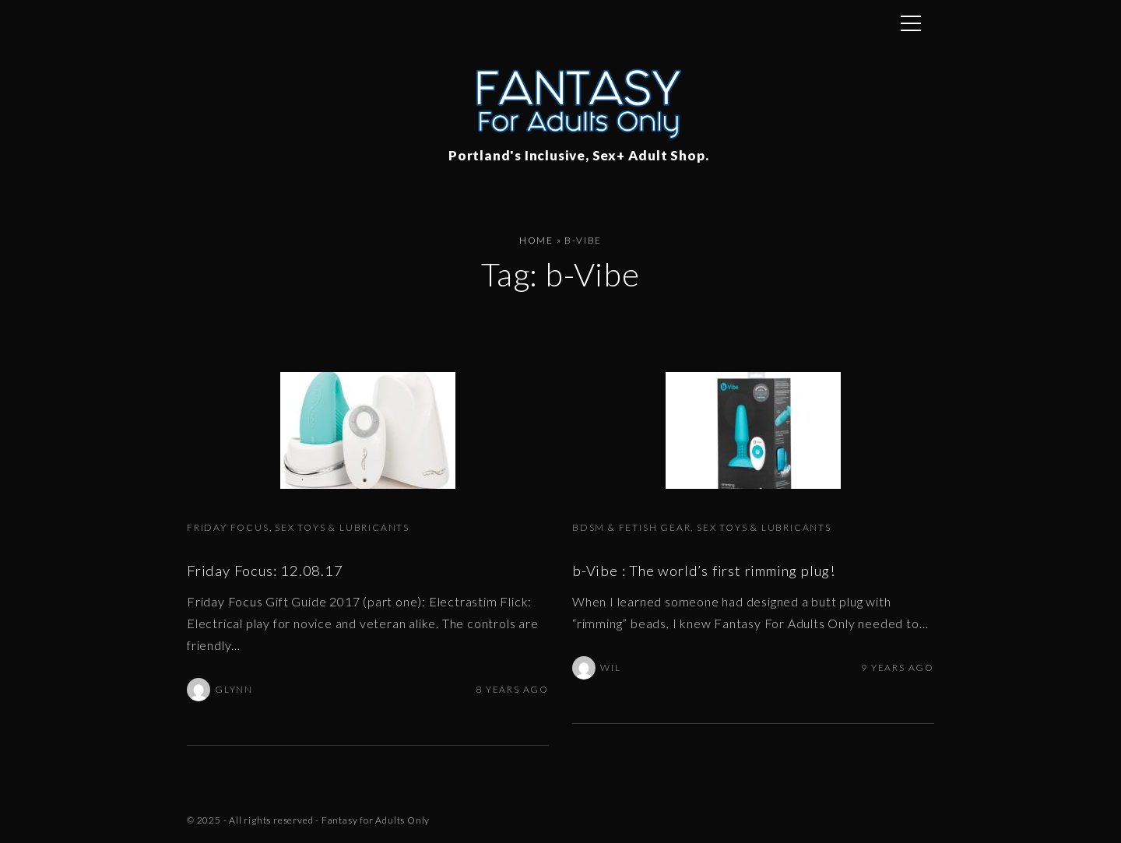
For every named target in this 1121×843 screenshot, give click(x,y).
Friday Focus (228, 527)
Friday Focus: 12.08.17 (265, 570)
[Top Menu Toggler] (911, 23)
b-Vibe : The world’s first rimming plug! (704, 570)
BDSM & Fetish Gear (631, 527)
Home (536, 240)
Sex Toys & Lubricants (342, 527)
